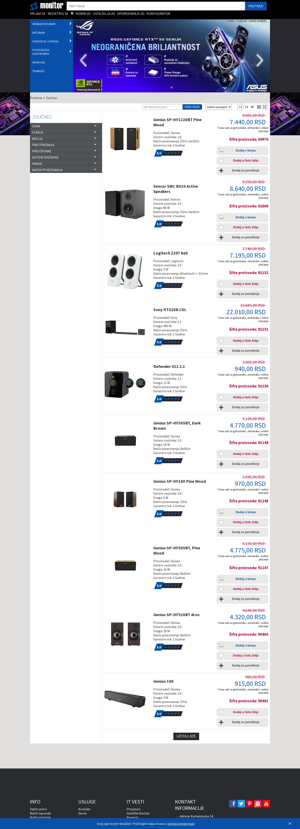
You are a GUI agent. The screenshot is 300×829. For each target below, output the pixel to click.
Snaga (37, 163)
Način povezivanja (47, 170)
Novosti (132, 817)
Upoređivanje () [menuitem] (130, 13)
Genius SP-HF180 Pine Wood (179, 481)
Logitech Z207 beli (170, 253)
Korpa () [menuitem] (80, 13)
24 (246, 107)
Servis (82, 813)
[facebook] (233, 803)
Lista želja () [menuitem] (104, 13)
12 (240, 107)
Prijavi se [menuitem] (38, 13)
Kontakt (84, 809)
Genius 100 (163, 681)
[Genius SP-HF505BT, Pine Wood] (127, 566)
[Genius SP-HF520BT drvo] (127, 633)
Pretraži (192, 107)
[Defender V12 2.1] (127, 384)
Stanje (37, 132)
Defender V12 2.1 (169, 366)
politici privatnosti (181, 824)
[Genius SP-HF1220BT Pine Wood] (127, 138)
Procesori (133, 809)
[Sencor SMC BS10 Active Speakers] (127, 204)
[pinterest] (249, 803)
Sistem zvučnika (45, 157)
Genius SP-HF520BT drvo (176, 614)
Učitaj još (186, 736)
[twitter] (241, 803)
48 (252, 107)
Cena (36, 126)
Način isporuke (40, 813)
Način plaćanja (40, 817)
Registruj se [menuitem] (58, 13)
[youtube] (266, 803)
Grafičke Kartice (138, 813)
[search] (156, 6)
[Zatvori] (290, 823)
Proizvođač (41, 151)
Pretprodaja (43, 145)
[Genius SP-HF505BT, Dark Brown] (127, 441)
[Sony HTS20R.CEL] (127, 328)
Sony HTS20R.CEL (169, 309)
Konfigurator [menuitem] (158, 13)
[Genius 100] (127, 699)
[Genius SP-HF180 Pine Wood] (127, 499)
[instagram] (258, 803)
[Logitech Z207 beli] (127, 271)
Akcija (37, 139)
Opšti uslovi (38, 809)
